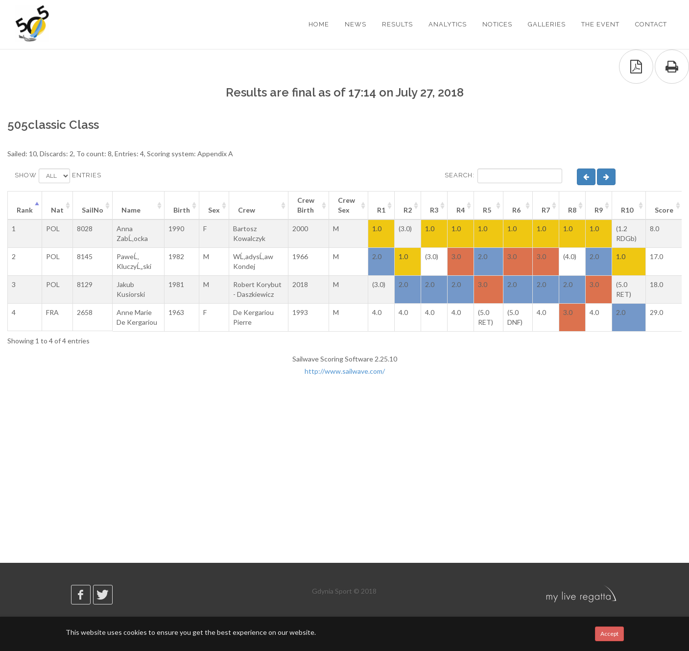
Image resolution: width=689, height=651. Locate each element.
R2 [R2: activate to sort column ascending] (408, 210)
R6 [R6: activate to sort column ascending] (516, 210)
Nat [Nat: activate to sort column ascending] (57, 210)
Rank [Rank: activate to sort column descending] (25, 210)
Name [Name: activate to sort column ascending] (131, 210)
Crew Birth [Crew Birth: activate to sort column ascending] (305, 205)
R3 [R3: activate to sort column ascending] (434, 210)
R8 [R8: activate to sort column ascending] (572, 210)
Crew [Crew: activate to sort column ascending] (246, 210)
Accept (609, 633)
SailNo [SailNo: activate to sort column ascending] (92, 210)
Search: (503, 176)
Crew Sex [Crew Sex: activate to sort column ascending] (346, 205)
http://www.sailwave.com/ (345, 371)
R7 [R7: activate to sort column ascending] (546, 210)
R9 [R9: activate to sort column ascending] (598, 210)
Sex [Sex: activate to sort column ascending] (214, 210)
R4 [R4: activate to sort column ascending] (460, 210)
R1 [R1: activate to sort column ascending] (381, 210)
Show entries (58, 176)
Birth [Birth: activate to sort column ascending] (181, 210)
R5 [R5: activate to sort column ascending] (487, 210)
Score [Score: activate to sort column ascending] (664, 210)
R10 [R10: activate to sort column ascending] (627, 210)
